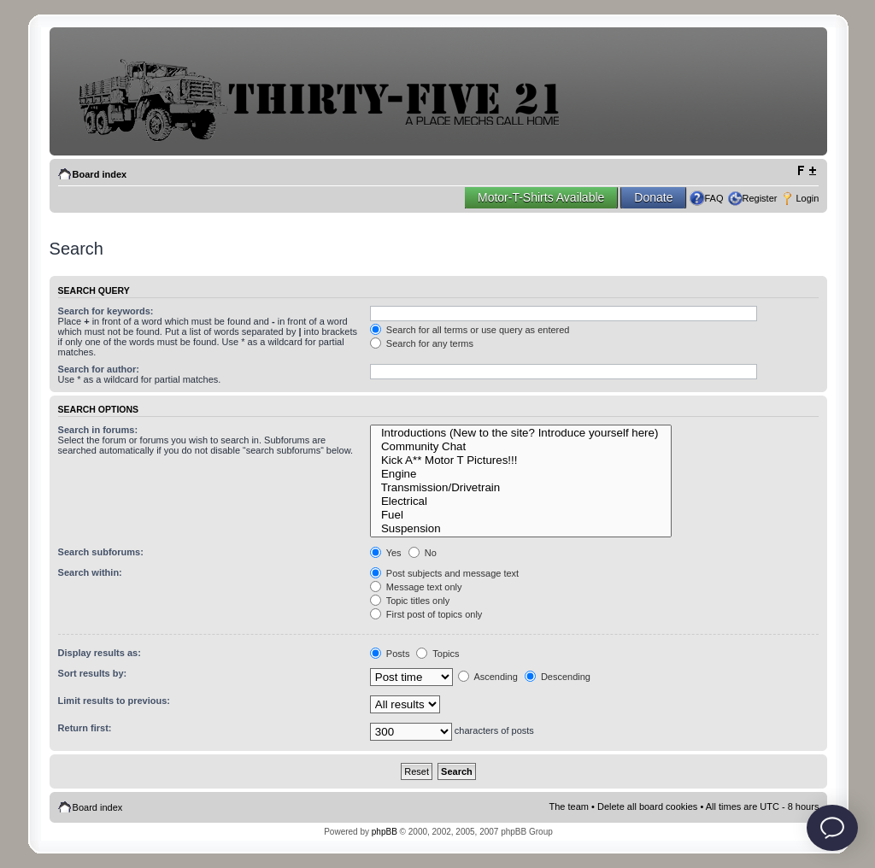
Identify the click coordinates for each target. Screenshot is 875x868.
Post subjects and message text (444, 573)
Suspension (521, 529)
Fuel (521, 515)
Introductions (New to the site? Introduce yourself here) (521, 433)
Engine (521, 474)
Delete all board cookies (647, 806)
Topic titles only (409, 600)
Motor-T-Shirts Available (541, 197)
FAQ (713, 198)
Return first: (85, 728)
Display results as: (99, 653)
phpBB (384, 831)
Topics (437, 653)
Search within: (90, 572)
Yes (386, 553)
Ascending (488, 677)
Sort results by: (92, 673)
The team (569, 806)
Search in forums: (98, 430)
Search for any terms (421, 343)
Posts (390, 653)
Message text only (416, 587)
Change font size (806, 171)
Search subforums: (101, 552)
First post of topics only (426, 614)
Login (807, 198)
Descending (557, 677)
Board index (100, 174)
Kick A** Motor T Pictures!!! (521, 460)
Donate (653, 197)
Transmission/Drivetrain (521, 488)
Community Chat (521, 447)
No (422, 553)
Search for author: (98, 369)
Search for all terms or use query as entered (470, 330)
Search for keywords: (106, 311)
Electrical (521, 501)
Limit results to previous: (114, 700)
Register (760, 198)
